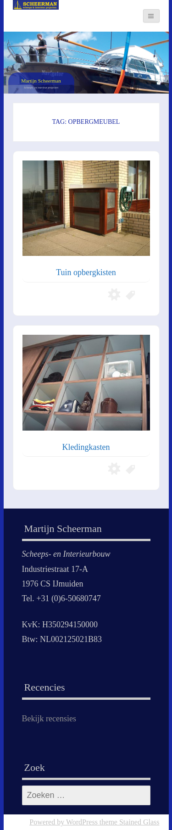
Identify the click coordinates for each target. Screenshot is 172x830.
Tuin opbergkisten (86, 272)
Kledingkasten (86, 447)
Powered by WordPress (63, 822)
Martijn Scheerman (41, 80)
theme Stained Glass (129, 822)
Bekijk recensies (49, 718)
